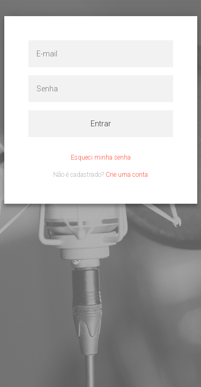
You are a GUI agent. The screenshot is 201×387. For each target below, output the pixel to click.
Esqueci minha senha (101, 157)
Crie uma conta (127, 174)
